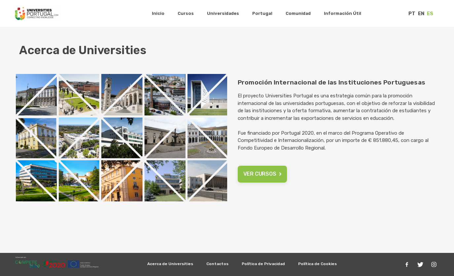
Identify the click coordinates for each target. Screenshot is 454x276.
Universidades (223, 13)
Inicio (158, 13)
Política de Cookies (317, 263)
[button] (262, 174)
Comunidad (298, 13)
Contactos (217, 263)
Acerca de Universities (170, 263)
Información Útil (342, 13)
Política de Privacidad (263, 263)
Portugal (262, 13)
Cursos (186, 13)
